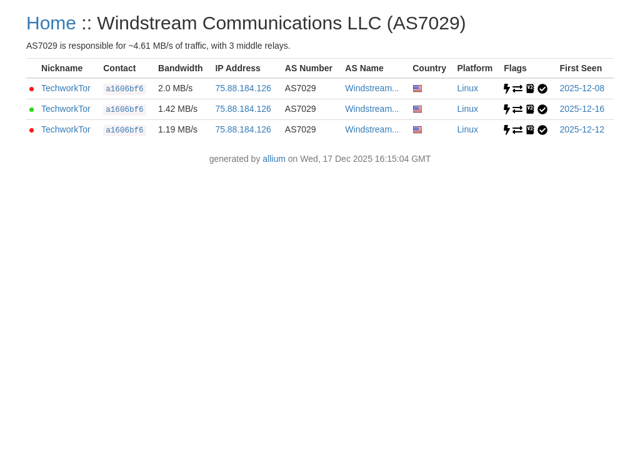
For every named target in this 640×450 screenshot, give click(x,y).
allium (274, 159)
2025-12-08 (582, 88)
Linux (468, 88)
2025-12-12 (582, 129)
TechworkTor (66, 88)
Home (51, 22)
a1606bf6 (124, 89)
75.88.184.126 (243, 88)
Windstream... (372, 88)
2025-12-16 (582, 109)
